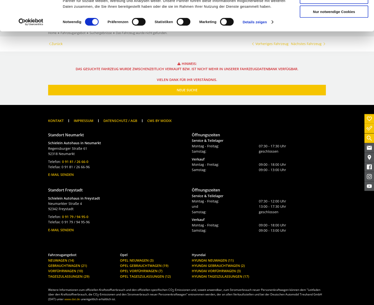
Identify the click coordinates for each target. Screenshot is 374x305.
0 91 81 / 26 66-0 (75, 161)
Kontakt (56, 120)
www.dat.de (72, 299)
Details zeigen (255, 50)
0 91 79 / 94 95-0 (75, 216)
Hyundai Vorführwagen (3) (216, 271)
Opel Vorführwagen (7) (141, 271)
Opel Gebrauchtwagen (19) (144, 265)
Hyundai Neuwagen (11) (213, 260)
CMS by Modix (159, 120)
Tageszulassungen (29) (68, 276)
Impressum (83, 120)
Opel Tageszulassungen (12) (145, 276)
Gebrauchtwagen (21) (67, 265)
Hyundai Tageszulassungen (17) (220, 276)
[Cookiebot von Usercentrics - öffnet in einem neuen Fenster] (31, 50)
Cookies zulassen (334, 12)
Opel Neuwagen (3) (136, 260)
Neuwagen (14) (61, 260)
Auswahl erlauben (334, 26)
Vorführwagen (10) (65, 271)
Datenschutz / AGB (120, 120)
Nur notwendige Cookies (334, 40)
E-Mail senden (61, 174)
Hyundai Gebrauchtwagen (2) (218, 265)
